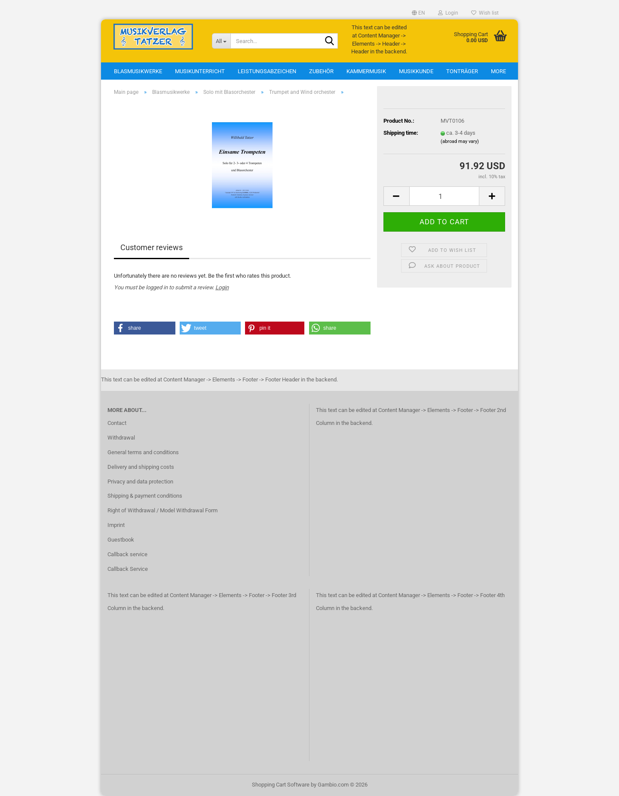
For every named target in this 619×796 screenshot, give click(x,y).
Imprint (116, 525)
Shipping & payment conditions (144, 495)
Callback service (127, 554)
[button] (418, 12)
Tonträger (462, 71)
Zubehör (321, 71)
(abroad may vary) (460, 141)
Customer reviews (151, 247)
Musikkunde (416, 71)
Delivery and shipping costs (140, 467)
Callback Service (127, 569)
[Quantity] (444, 196)
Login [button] (448, 13)
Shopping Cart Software (281, 784)
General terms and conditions (143, 452)
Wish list (485, 13)
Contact (116, 423)
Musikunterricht (200, 71)
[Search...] (221, 41)
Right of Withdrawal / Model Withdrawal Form (162, 510)
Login (222, 287)
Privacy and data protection (140, 481)
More (498, 71)
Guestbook (120, 539)
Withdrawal (121, 437)
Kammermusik (366, 71)
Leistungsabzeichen (267, 71)
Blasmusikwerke (138, 71)
